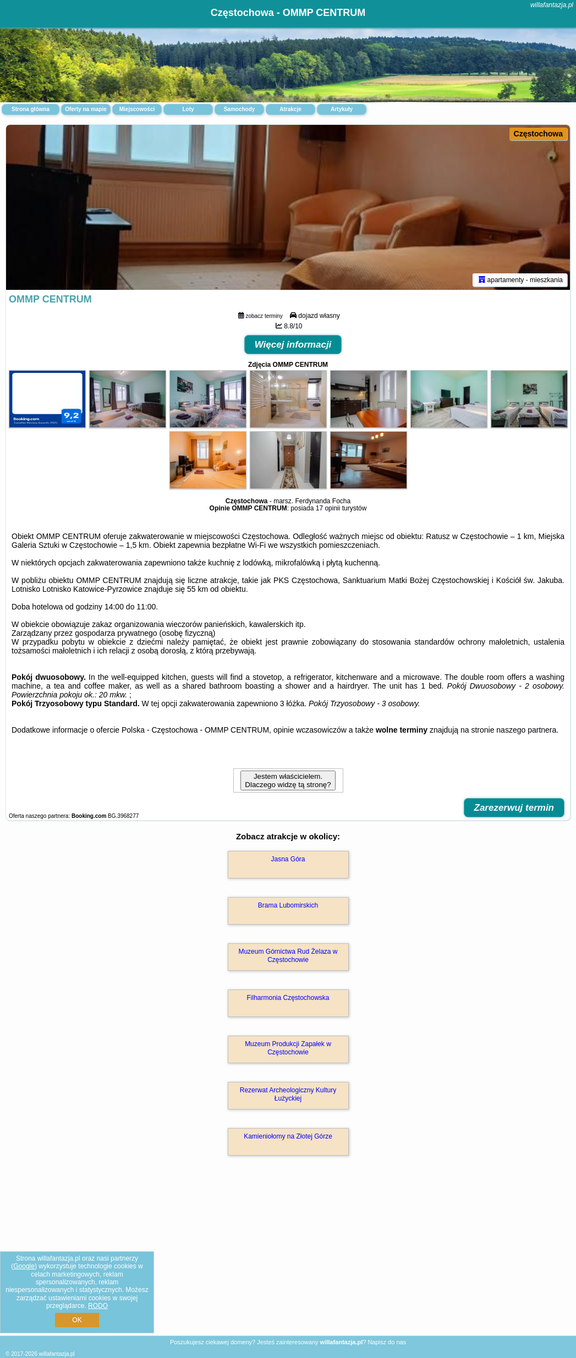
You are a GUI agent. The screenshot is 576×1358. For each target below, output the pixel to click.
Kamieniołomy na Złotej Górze (288, 1136)
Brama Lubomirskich (288, 905)
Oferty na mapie (86, 109)
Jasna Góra (288, 859)
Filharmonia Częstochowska (287, 998)
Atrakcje (290, 109)
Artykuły (342, 109)
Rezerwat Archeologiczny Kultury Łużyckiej (288, 1094)
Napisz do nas (386, 1342)
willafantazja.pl (551, 5)
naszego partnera (526, 729)
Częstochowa (538, 133)
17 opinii (328, 508)
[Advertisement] (288, 1257)
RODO (98, 1306)
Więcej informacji (293, 344)
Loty (188, 109)
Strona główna (31, 109)
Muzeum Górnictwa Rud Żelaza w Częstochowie (287, 955)
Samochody (239, 109)
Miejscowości (137, 109)
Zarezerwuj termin (514, 807)
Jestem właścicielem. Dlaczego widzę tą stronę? (288, 780)
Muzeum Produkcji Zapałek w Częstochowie (288, 1047)
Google (24, 1266)
